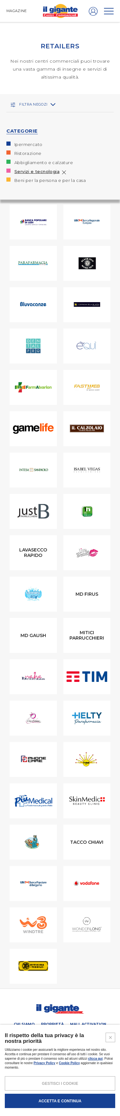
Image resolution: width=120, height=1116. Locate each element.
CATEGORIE (22, 131)
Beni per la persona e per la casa (50, 180)
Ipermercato (28, 144)
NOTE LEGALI (21, 1088)
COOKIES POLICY (79, 1088)
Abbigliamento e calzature (43, 162)
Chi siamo (24, 1024)
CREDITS (102, 1088)
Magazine (60, 1042)
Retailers (33, 1033)
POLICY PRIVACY (48, 1088)
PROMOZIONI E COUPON (74, 1033)
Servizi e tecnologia (37, 171)
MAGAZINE (16, 11)
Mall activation (88, 1024)
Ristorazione (28, 153)
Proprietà (52, 1024)
